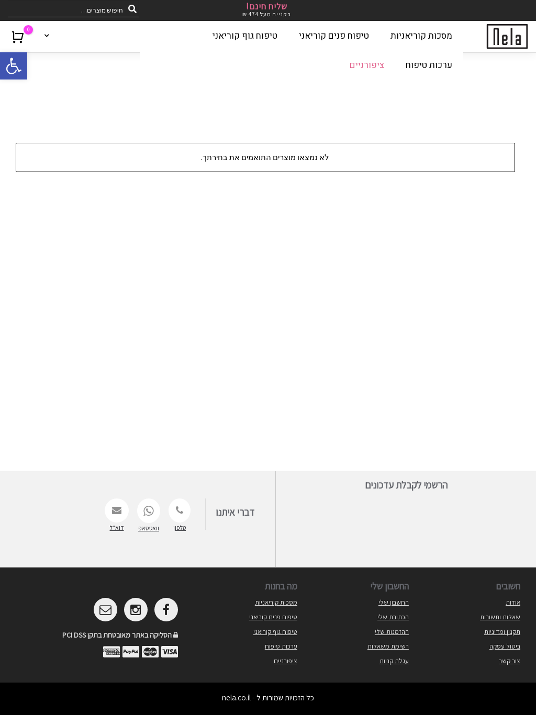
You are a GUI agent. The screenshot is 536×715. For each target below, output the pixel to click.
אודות (513, 602)
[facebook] (166, 609)
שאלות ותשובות (500, 616)
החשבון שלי (393, 602)
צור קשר (509, 660)
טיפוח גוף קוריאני (275, 631)
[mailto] (105, 609)
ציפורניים (285, 660)
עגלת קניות (394, 660)
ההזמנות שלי (392, 631)
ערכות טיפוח (281, 646)
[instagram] (136, 609)
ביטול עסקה (504, 646)
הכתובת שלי (393, 616)
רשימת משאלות (388, 646)
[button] (13, 66)
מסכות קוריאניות (276, 602)
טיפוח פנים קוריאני (273, 616)
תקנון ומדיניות (502, 631)
